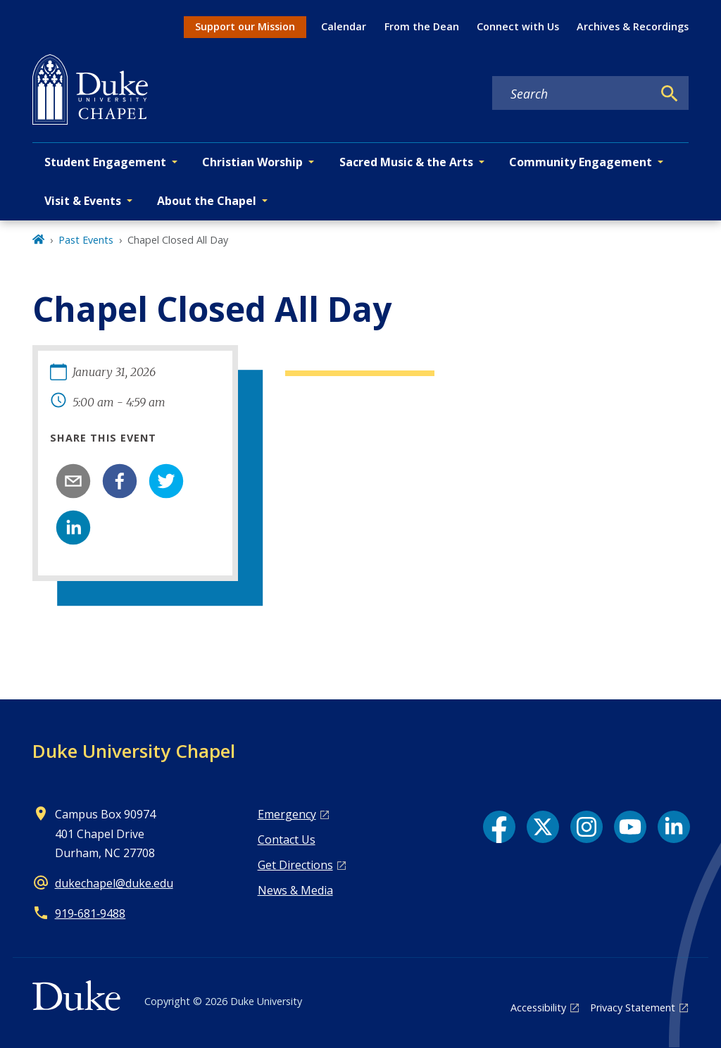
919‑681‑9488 (90, 913)
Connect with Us (518, 26)
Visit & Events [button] (82, 200)
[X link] (543, 827)
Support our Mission (245, 26)
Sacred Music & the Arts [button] (406, 162)
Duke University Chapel (133, 750)
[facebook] (119, 481)
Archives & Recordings (633, 26)
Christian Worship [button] (252, 162)
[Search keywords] (572, 93)
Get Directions (295, 865)
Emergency (287, 814)
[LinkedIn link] (674, 827)
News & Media (295, 890)
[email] (73, 481)
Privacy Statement (632, 1007)
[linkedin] (73, 527)
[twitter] (166, 481)
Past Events (85, 240)
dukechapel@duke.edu (114, 883)
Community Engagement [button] (580, 162)
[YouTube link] (630, 827)
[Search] (669, 93)
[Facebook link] (499, 827)
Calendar (343, 26)
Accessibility (538, 1007)
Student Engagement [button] (105, 162)
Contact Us (286, 839)
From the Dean (421, 26)
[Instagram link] (586, 827)
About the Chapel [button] (206, 200)
